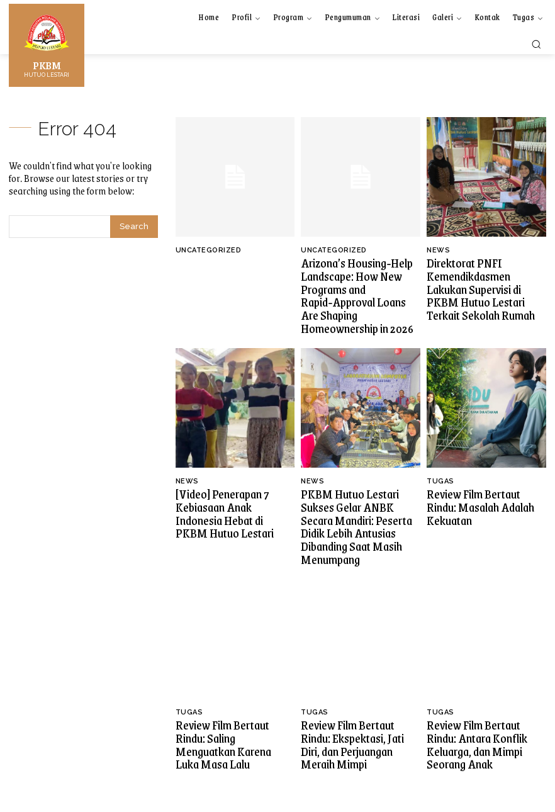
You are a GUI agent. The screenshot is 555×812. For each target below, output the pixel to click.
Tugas (440, 467)
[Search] (134, 226)
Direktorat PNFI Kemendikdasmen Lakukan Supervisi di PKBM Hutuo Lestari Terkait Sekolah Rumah (480, 283)
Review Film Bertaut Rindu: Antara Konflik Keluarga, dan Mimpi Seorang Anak (484, 695)
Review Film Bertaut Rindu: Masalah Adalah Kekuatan (480, 484)
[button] (536, 44)
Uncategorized (209, 250)
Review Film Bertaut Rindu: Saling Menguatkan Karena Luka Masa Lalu (229, 695)
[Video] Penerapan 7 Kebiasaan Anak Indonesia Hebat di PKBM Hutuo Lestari (235, 489)
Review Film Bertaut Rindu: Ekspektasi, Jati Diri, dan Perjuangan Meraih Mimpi (354, 695)
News (438, 250)
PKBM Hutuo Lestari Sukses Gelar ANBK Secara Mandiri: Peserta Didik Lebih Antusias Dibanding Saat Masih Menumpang (358, 500)
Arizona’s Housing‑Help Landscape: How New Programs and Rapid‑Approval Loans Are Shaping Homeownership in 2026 (355, 289)
